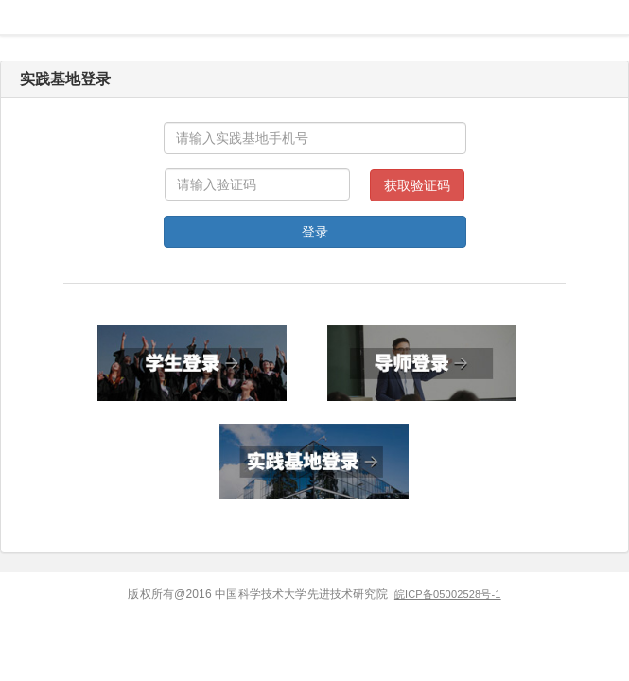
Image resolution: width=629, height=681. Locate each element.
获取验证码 (417, 185)
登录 (315, 231)
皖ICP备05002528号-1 (447, 594)
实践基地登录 (65, 79)
